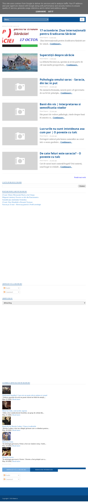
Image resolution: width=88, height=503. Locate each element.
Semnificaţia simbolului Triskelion (14, 201)
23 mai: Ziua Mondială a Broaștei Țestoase (17, 204)
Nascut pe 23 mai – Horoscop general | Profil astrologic (21, 206)
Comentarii (8, 294)
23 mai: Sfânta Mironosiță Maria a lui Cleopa (18, 197)
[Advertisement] (20, 245)
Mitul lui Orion (7, 443)
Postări (7, 290)
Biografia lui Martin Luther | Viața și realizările (19, 428)
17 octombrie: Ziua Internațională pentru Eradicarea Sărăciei (57, 33)
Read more (16, 401)
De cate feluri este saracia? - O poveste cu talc (55, 156)
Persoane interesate (44, 471)
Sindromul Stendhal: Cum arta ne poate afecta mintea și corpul (24, 397)
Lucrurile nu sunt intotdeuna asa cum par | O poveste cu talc (57, 132)
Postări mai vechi (80, 179)
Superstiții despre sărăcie (51, 56)
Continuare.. (47, 44)
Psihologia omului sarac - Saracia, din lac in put (57, 82)
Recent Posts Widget (6, 465)
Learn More (41, 12)
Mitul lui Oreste (8, 459)
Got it (50, 12)
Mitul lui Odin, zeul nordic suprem (14, 413)
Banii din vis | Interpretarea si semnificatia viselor (55, 107)
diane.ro (15, 500)
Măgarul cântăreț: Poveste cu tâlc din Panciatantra (20, 199)
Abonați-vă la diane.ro (16, 471)
